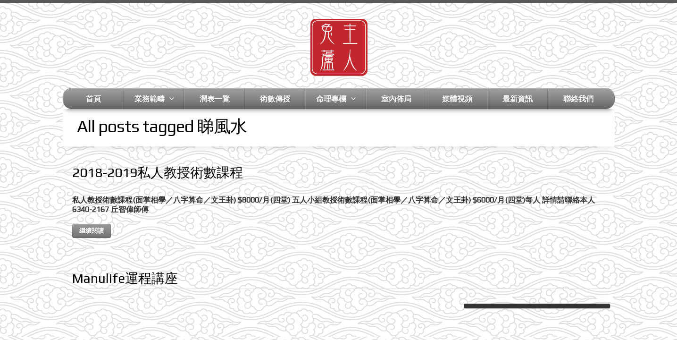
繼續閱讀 (91, 230)
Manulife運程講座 (125, 278)
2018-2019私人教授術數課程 (157, 172)
